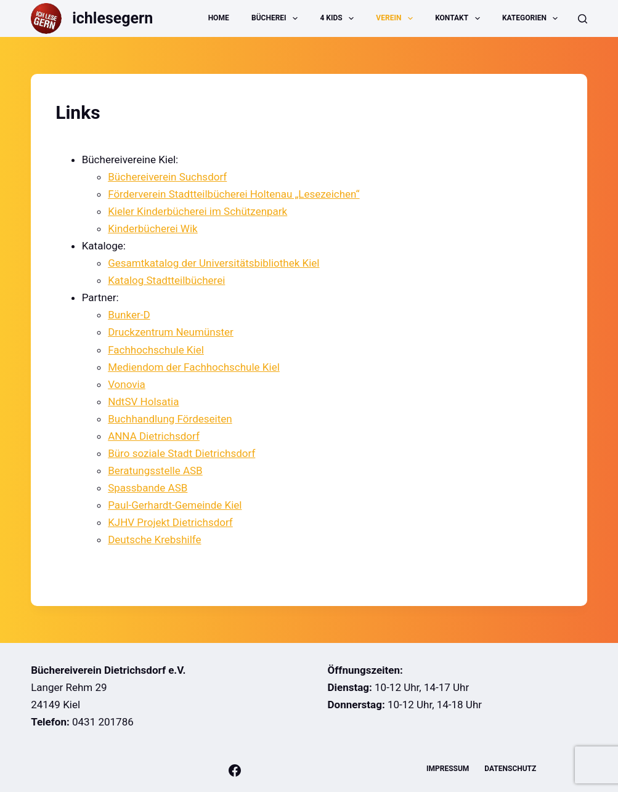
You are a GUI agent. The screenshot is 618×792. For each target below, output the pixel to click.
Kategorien (532, 18)
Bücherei (277, 18)
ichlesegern (112, 18)
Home (218, 18)
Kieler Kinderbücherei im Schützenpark (197, 211)
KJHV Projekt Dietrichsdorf (170, 522)
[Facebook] (235, 770)
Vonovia (126, 384)
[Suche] (582, 18)
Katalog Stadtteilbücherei (166, 280)
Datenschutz (510, 768)
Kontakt (459, 18)
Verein (396, 18)
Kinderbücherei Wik (153, 228)
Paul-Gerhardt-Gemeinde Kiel (175, 505)
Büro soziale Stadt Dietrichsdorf (181, 453)
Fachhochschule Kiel (156, 350)
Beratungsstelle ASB (155, 470)
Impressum (447, 768)
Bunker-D (129, 315)
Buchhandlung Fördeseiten (170, 419)
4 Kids (339, 18)
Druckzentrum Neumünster (171, 332)
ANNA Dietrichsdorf (154, 436)
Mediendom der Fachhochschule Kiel (194, 367)
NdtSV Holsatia (143, 401)
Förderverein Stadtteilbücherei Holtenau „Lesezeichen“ (233, 194)
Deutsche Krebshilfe (154, 539)
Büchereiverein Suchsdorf (167, 177)
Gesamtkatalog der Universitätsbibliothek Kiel (213, 263)
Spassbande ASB (147, 488)
